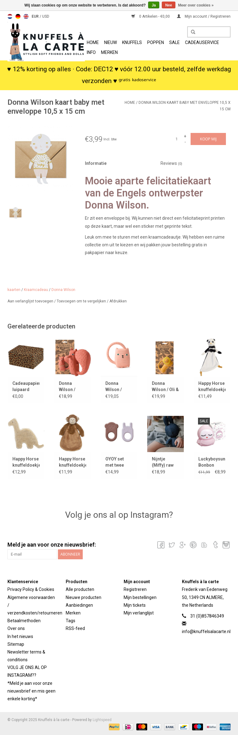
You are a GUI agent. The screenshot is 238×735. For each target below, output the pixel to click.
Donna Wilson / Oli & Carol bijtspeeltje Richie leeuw (165, 387)
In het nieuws (20, 636)
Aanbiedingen (79, 605)
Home (93, 42)
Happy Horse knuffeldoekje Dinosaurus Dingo (26, 462)
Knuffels (132, 42)
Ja (154, 5)
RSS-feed (75, 628)
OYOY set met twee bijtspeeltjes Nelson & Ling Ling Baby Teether (118, 462)
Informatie (96, 163)
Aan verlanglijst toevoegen (30, 301)
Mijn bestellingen (140, 597)
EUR (36, 16)
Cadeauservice (202, 42)
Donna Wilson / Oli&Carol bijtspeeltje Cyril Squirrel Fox (72, 387)
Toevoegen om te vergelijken (82, 301)
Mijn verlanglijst (139, 612)
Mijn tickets (135, 605)
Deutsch (17, 16)
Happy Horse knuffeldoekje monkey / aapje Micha (72, 462)
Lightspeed (102, 720)
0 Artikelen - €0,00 (151, 16)
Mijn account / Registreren (204, 16)
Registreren (135, 589)
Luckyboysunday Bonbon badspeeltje (212, 462)
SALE (174, 42)
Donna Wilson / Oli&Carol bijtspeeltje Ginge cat (116, 387)
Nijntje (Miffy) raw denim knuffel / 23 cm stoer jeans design (165, 462)
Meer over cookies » (196, 5)
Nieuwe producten (83, 597)
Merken (109, 52)
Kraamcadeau (36, 290)
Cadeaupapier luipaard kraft (26, 387)
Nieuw (110, 42)
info (91, 52)
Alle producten (80, 589)
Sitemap (15, 644)
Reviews (171, 163)
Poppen (155, 42)
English (26, 16)
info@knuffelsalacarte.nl (206, 631)
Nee (168, 5)
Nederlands (9, 16)
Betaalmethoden (24, 620)
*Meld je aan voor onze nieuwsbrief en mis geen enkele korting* (31, 691)
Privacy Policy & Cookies (30, 589)
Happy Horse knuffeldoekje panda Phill (212, 387)
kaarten (13, 290)
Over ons (16, 628)
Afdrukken (118, 301)
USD (45, 16)
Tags (70, 620)
